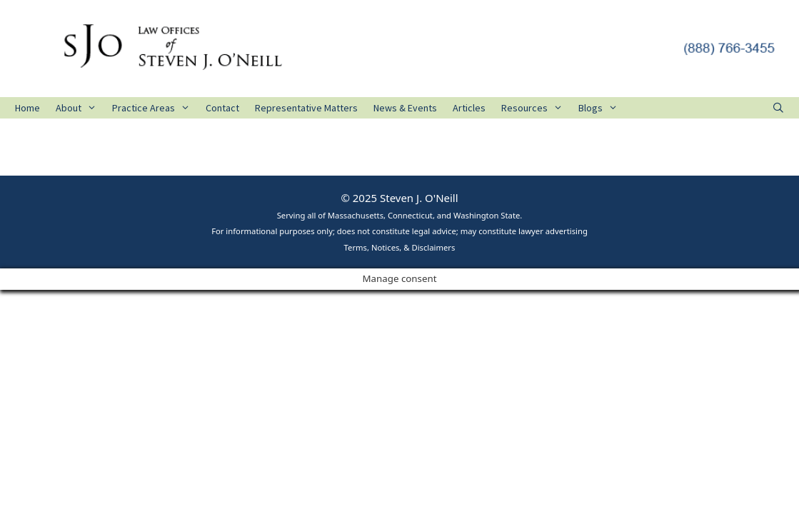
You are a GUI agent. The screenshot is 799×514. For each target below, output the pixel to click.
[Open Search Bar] (778, 108)
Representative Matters (306, 107)
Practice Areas (155, 108)
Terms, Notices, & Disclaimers (400, 247)
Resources (536, 108)
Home (27, 107)
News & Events (405, 107)
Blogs (601, 108)
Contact (222, 107)
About (80, 108)
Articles (469, 107)
